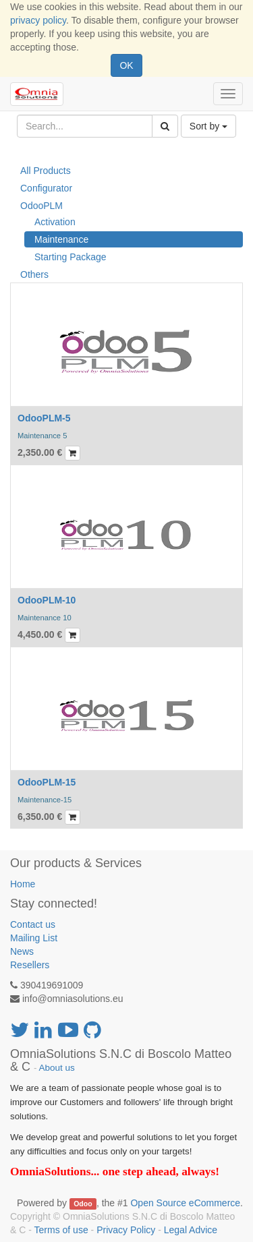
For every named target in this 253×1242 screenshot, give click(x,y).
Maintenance (61, 239)
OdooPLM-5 (44, 418)
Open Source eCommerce (185, 1202)
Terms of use (61, 1229)
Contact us (32, 924)
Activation (55, 221)
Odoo (83, 1204)
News (22, 951)
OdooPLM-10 (47, 600)
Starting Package (70, 257)
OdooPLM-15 (47, 782)
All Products (45, 170)
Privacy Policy (125, 1229)
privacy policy (38, 20)
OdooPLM (41, 205)
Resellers (29, 964)
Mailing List (33, 938)
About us (57, 1068)
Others (34, 274)
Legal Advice (190, 1229)
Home (22, 884)
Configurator (46, 188)
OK (126, 65)
